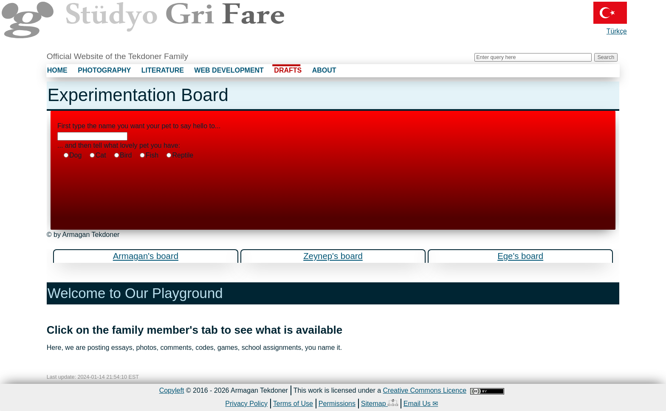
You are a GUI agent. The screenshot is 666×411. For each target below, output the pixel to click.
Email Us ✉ (421, 403)
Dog (72, 155)
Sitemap (379, 403)
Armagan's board (145, 256)
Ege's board (520, 256)
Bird (122, 155)
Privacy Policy (246, 403)
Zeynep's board (333, 256)
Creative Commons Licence (425, 390)
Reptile (179, 155)
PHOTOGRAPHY (104, 70)
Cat (97, 155)
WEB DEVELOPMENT (229, 70)
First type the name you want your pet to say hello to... (138, 125)
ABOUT (324, 70)
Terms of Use (293, 403)
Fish (148, 155)
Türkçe (609, 18)
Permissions (337, 403)
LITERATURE (162, 70)
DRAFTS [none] (288, 70)
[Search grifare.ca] (533, 57)
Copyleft (171, 390)
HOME (57, 70)
